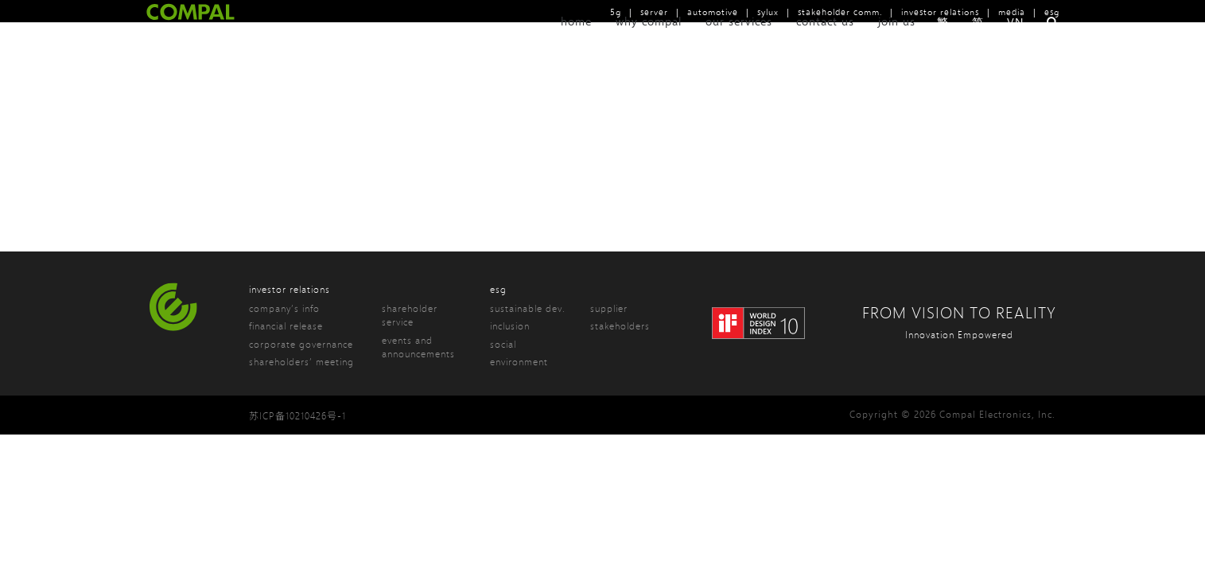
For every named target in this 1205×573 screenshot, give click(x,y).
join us (896, 42)
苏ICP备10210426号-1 (297, 416)
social (503, 344)
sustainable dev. (528, 308)
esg (1051, 11)
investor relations (940, 11)
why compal (649, 42)
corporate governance (301, 344)
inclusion (510, 326)
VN (1015, 42)
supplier (609, 308)
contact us (825, 42)
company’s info (284, 308)
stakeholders (620, 326)
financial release (286, 326)
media (1011, 11)
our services (739, 42)
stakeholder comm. (840, 11)
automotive (712, 11)
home (576, 42)
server (654, 11)
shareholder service (409, 315)
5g (615, 11)
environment (519, 362)
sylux (768, 11)
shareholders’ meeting (301, 362)
